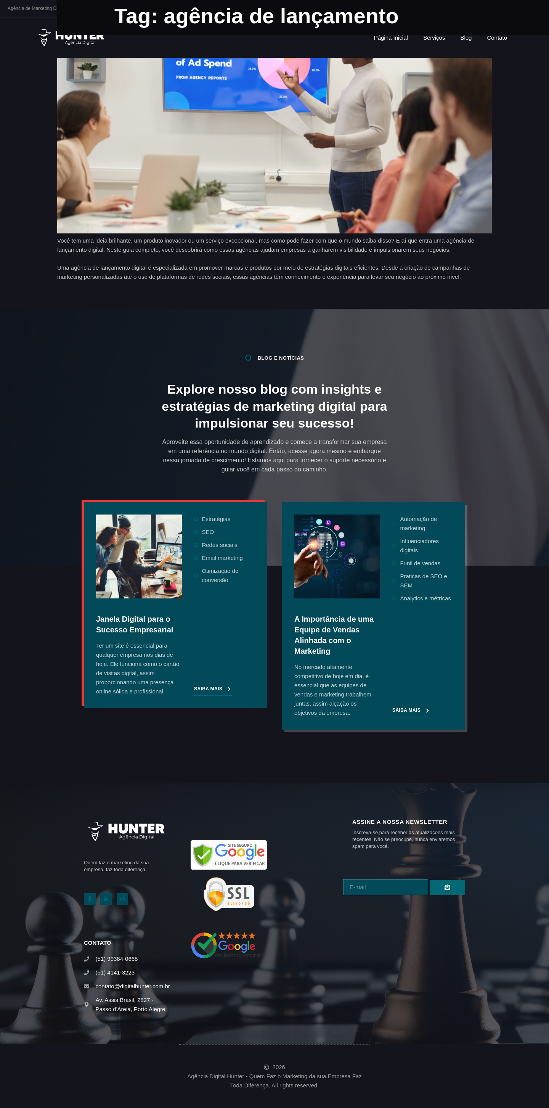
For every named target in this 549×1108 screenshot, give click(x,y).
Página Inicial (391, 37)
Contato (497, 37)
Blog (466, 37)
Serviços (434, 37)
